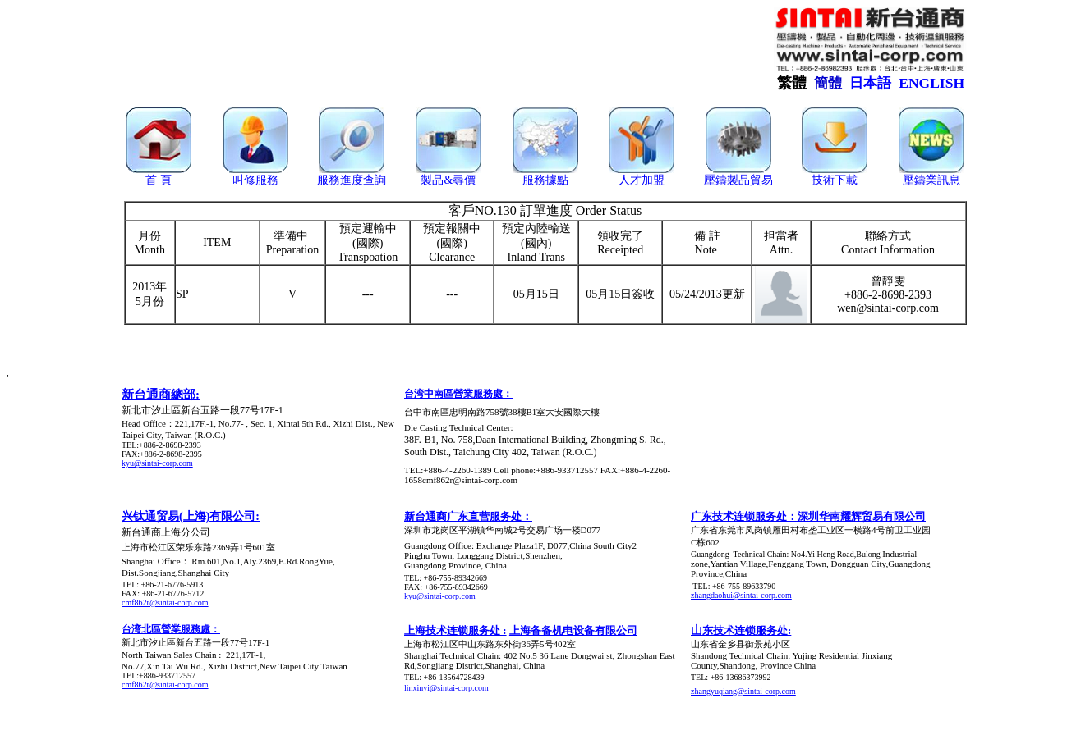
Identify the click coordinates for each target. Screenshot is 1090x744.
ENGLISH (931, 83)
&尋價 (460, 180)
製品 (432, 180)
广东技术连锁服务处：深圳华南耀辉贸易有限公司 (808, 516)
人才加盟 (642, 180)
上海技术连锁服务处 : (455, 630)
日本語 (870, 83)
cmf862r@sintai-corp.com (165, 602)
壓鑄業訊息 (931, 180)
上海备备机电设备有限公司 (573, 630)
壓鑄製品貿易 (738, 180)
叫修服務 (255, 180)
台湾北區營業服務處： (171, 629)
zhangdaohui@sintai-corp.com (741, 595)
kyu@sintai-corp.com (157, 463)
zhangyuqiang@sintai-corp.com (743, 691)
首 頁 (158, 180)
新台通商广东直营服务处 (463, 516)
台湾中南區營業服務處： (458, 393)
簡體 (828, 83)
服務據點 (545, 180)
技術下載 (835, 180)
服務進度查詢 (351, 180)
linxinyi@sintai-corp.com (446, 687)
